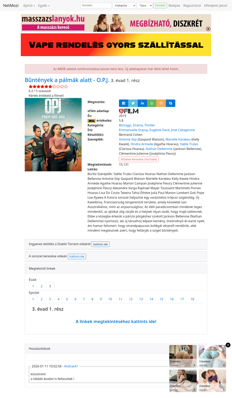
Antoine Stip (128, 139)
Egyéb (42, 5)
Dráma (138, 125)
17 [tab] (182, 299)
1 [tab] (33, 286)
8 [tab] (92, 299)
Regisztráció (192, 5)
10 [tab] (110, 299)
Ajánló (27, 5)
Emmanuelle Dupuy (133, 130)
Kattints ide (100, 244)
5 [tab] (67, 299)
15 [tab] (161, 299)
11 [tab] (120, 299)
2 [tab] (41, 286)
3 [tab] (50, 286)
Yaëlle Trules (189, 144)
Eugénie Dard (159, 130)
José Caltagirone (183, 130)
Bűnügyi (125, 125)
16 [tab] (172, 299)
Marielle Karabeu (178, 139)
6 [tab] (75, 299)
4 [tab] (58, 299)
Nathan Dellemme (159, 149)
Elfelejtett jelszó (215, 5)
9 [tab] (101, 299)
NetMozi (10, 5)
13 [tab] (141, 299)
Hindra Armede (142, 144)
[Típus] (145, 5)
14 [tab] (151, 299)
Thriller (149, 125)
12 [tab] (130, 299)
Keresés (160, 5)
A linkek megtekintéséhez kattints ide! (116, 321)
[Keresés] (96, 5)
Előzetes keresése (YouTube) (139, 159)
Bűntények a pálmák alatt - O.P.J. (68, 80)
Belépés (174, 5)
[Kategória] (124, 5)
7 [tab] (84, 299)
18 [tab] (192, 299)
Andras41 (71, 366)
